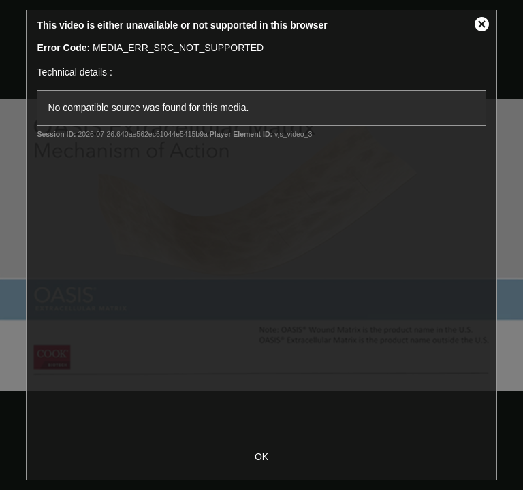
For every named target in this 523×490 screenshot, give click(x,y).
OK (261, 456)
